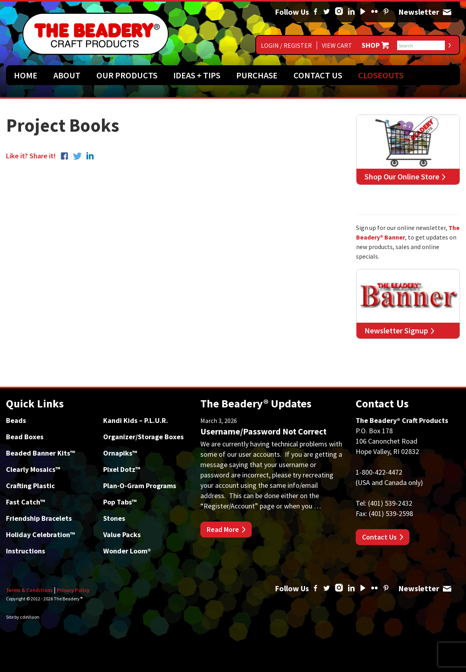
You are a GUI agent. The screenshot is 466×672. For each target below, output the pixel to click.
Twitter (326, 12)
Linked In (351, 12)
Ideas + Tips (196, 75)
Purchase (257, 75)
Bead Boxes (24, 436)
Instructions (25, 550)
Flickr (374, 12)
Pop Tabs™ (120, 501)
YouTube (362, 12)
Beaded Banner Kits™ (40, 453)
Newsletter (447, 12)
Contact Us (318, 75)
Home (25, 75)
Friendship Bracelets (39, 518)
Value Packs (122, 534)
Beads (16, 420)
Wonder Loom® (127, 550)
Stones (114, 518)
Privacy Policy (73, 590)
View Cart (337, 45)
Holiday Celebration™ (40, 534)
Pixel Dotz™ (121, 469)
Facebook (315, 12)
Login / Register (286, 45)
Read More (223, 529)
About (66, 75)
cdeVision (29, 617)
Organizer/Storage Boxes (143, 436)
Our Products (126, 75)
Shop (371, 45)
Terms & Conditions (29, 590)
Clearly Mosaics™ (33, 469)
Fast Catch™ (25, 501)
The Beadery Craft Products (95, 34)
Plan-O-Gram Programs (139, 485)
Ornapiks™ (120, 453)
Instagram (339, 12)
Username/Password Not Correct (263, 431)
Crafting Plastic (30, 485)
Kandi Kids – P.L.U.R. (135, 420)
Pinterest (386, 12)
